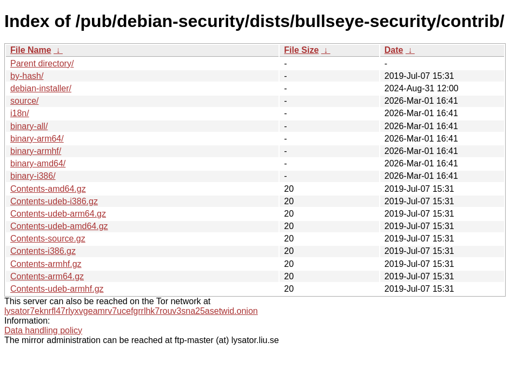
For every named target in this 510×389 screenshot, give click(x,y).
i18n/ (19, 113)
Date (394, 50)
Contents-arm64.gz (47, 276)
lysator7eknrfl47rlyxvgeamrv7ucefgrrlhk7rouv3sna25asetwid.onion (131, 311)
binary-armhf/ (35, 151)
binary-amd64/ (37, 163)
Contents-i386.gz (43, 251)
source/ (24, 100)
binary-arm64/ (37, 138)
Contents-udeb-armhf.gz (57, 288)
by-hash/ (26, 76)
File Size (301, 50)
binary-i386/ (33, 175)
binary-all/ (29, 126)
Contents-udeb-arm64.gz (58, 213)
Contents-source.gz (47, 238)
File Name (30, 50)
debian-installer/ (40, 88)
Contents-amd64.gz (48, 188)
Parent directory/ (42, 63)
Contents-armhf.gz (46, 264)
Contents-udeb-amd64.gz (59, 226)
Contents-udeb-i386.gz (54, 201)
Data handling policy (43, 330)
